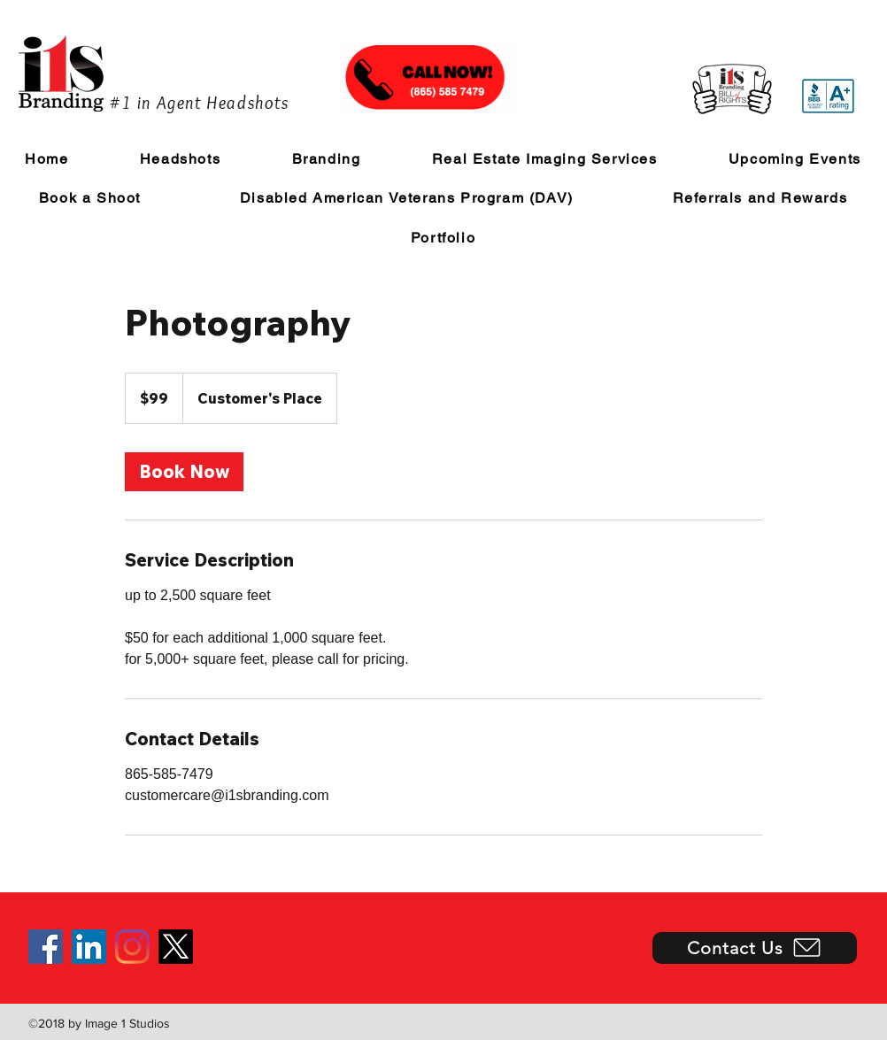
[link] (184, 471)
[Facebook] (45, 946)
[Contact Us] (754, 948)
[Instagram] (132, 946)
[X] (175, 946)
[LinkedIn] (89, 946)
